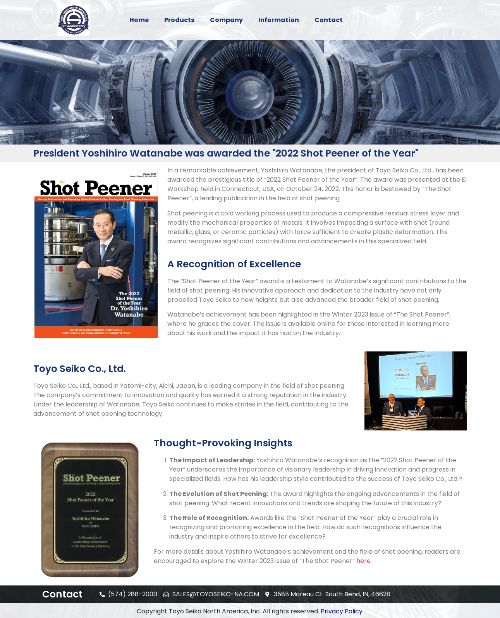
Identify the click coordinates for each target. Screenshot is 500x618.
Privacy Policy (342, 611)
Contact (328, 19)
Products (179, 19)
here (363, 560)
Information (278, 19)
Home (139, 19)
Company (226, 19)
